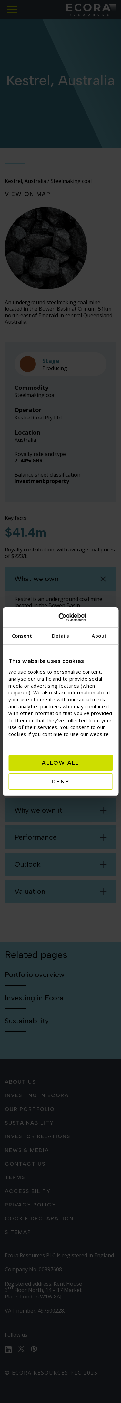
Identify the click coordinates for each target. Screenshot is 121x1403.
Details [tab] (60, 635)
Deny (61, 781)
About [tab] (99, 635)
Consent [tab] (22, 635)
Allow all (60, 762)
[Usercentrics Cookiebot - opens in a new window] (85, 617)
